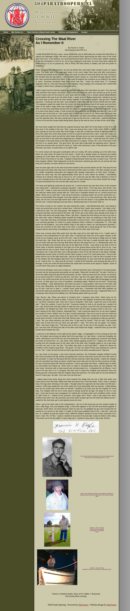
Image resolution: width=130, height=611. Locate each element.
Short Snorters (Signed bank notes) (41, 32)
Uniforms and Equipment (68, 32)
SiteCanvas (83, 605)
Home (5, 32)
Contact (84, 32)
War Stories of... (17, 32)
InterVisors (111, 605)
